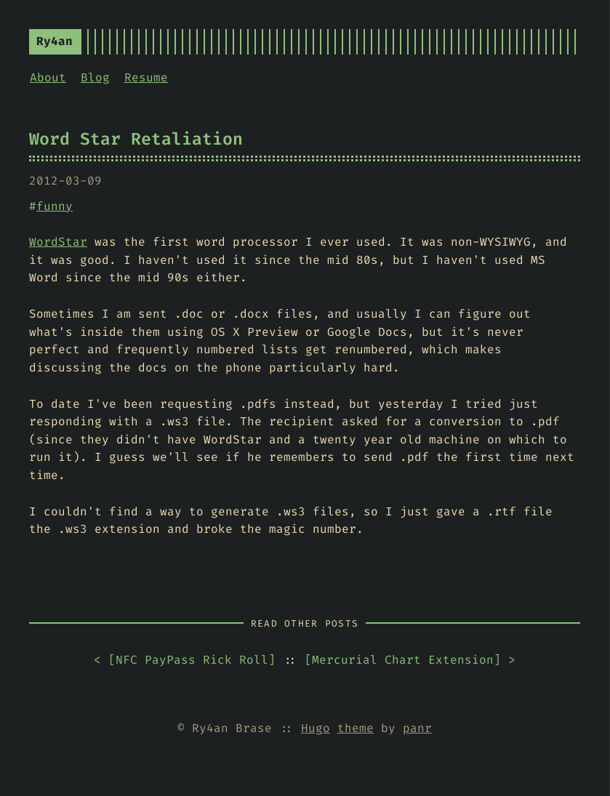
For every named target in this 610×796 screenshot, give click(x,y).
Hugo (315, 728)
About (48, 77)
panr (417, 728)
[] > (410, 660)
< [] (185, 660)
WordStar (58, 241)
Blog (95, 77)
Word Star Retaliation (136, 139)
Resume (146, 77)
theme (355, 728)
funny (54, 206)
